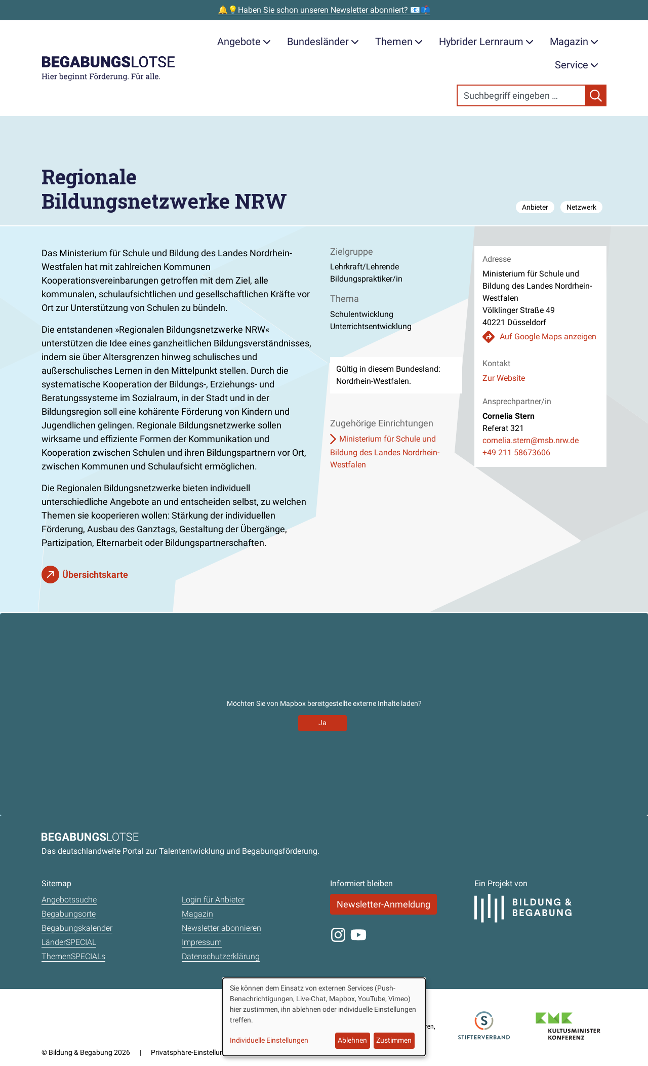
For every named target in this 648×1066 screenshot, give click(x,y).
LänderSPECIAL (69, 942)
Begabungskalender (77, 928)
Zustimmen (394, 1040)
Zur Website (503, 378)
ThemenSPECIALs (73, 956)
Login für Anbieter (213, 899)
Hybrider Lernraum (486, 41)
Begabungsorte (69, 914)
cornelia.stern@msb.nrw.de (530, 440)
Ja (322, 723)
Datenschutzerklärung (221, 956)
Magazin (574, 41)
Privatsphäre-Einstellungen (193, 1052)
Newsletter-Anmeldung (383, 904)
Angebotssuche (69, 899)
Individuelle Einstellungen (269, 1040)
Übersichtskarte (95, 574)
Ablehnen (352, 1040)
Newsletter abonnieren (221, 928)
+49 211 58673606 (516, 452)
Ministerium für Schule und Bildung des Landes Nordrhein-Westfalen (384, 451)
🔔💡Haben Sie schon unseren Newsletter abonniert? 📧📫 (324, 10)
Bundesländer (323, 41)
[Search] (521, 95)
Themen (399, 41)
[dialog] (324, 1017)
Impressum (202, 942)
